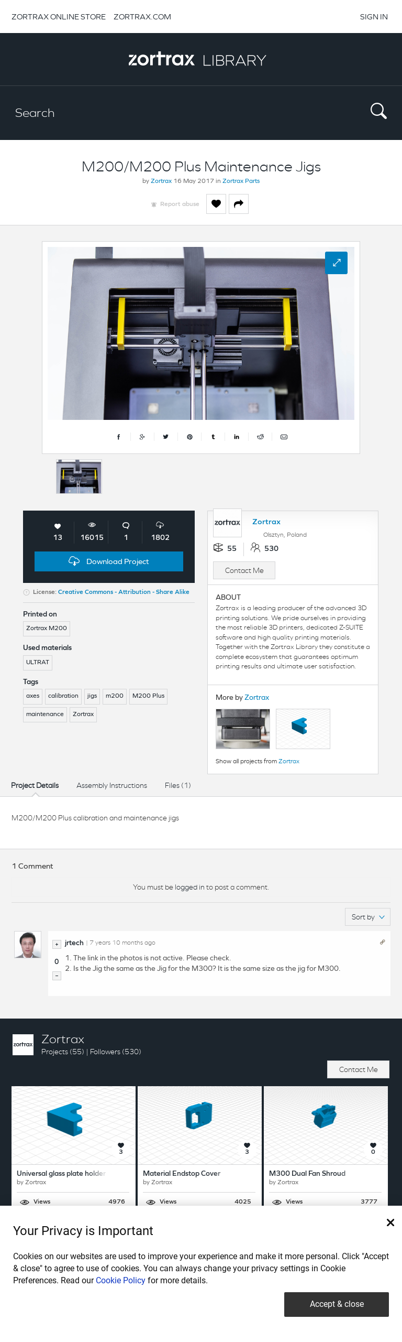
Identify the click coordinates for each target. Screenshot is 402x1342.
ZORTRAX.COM (142, 16)
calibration (63, 696)
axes (32, 696)
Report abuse (179, 204)
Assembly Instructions (111, 785)
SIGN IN (374, 16)
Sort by (368, 917)
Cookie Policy (121, 1280)
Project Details (35, 785)
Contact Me (244, 570)
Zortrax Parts (241, 181)
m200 (115, 696)
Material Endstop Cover (181, 1174)
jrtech (74, 943)
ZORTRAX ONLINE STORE (59, 16)
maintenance (45, 714)
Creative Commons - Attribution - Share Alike (123, 592)
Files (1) (178, 785)
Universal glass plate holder (61, 1174)
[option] (79, 476)
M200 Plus (148, 696)
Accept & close (337, 1304)
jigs (92, 696)
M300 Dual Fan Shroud (307, 1174)
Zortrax (161, 181)
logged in (190, 887)
